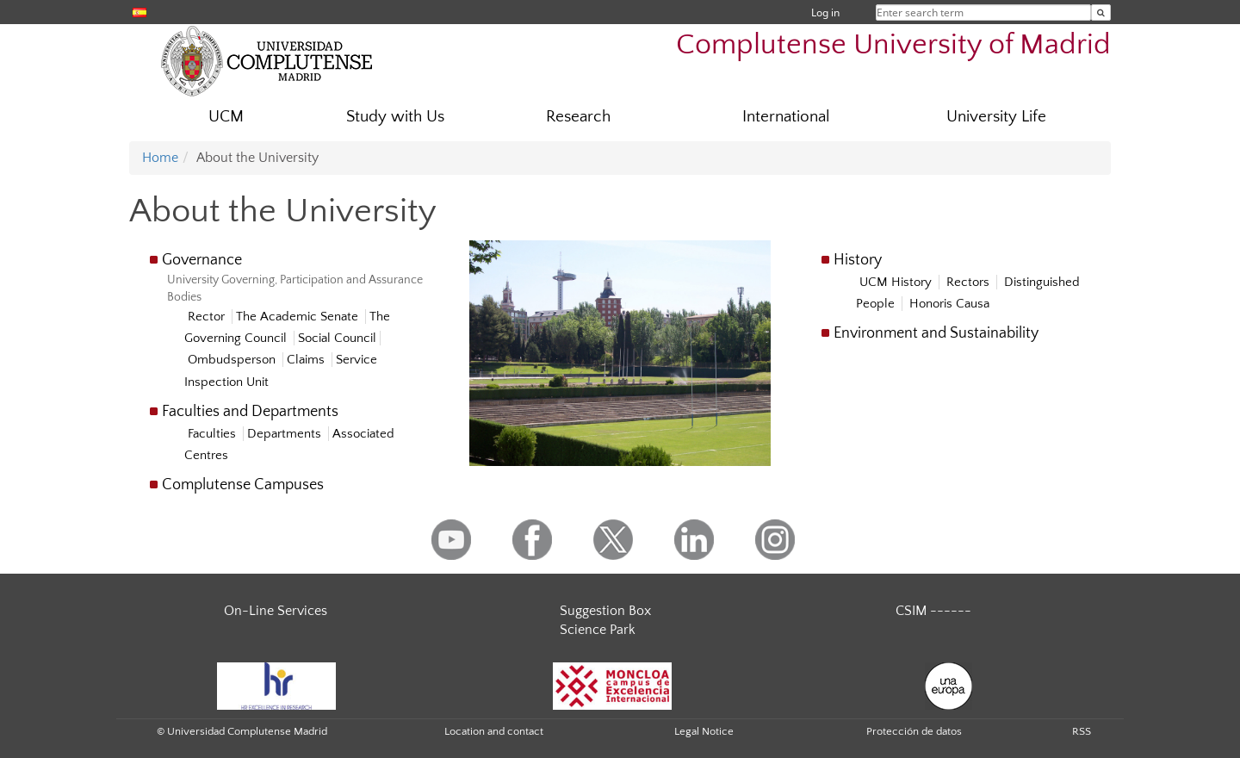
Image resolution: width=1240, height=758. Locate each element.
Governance (202, 260)
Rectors (969, 282)
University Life (996, 117)
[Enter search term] (1101, 12)
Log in (825, 12)
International (786, 117)
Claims (307, 359)
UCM (226, 117)
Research (578, 117)
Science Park (598, 629)
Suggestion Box (605, 610)
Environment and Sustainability (936, 333)
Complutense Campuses (243, 485)
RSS (1081, 731)
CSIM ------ (933, 610)
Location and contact (493, 731)
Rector (208, 316)
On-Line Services (275, 610)
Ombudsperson (233, 359)
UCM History (897, 282)
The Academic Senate (299, 316)
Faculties (213, 433)
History (858, 260)
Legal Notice (704, 731)
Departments (286, 433)
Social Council (337, 338)
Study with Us (395, 117)
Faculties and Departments (250, 411)
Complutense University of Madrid (893, 45)
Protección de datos (914, 731)
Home (160, 157)
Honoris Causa (949, 303)
